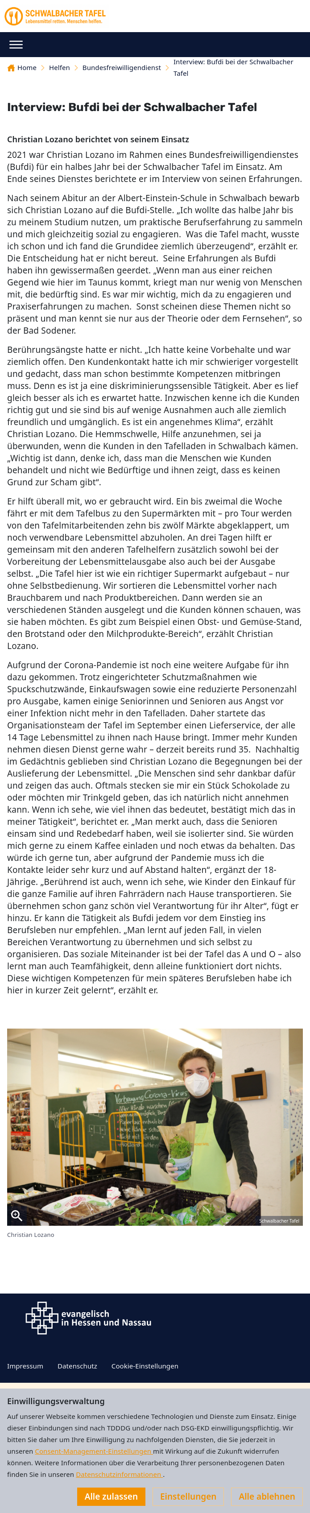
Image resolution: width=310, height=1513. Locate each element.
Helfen (59, 67)
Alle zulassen (111, 1496)
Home (22, 67)
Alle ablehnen (267, 1496)
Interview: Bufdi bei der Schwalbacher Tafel (233, 67)
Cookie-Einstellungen (145, 1365)
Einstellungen (188, 1496)
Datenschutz (77, 1365)
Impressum (25, 1365)
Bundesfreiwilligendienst (122, 67)
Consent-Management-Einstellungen (94, 1451)
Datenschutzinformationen (119, 1474)
